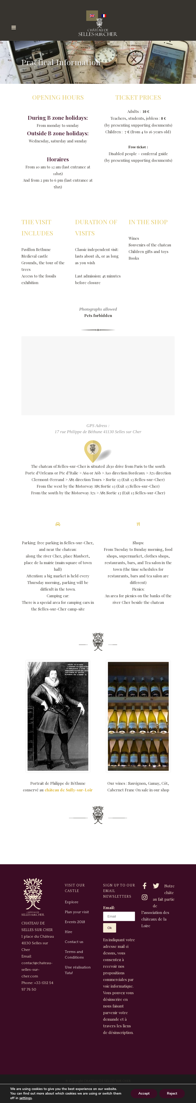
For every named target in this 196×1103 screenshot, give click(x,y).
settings (25, 1098)
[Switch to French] (104, 15)
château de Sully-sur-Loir (68, 789)
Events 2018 (75, 922)
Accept (144, 1093)
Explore (71, 902)
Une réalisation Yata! (78, 970)
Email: (109, 907)
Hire (68, 932)
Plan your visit (77, 912)
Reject (172, 1093)
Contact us (74, 942)
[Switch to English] (92, 15)
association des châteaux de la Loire (155, 919)
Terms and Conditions (74, 955)
